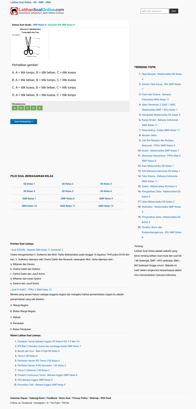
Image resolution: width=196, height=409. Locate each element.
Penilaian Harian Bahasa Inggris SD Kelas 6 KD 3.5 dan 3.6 (49, 341)
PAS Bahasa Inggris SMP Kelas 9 (35, 379)
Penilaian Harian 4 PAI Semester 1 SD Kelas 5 (42, 365)
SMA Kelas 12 (105, 205)
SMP (41, 2)
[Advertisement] (70, 149)
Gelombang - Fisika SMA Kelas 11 (161, 130)
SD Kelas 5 (67, 191)
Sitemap (94, 398)
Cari (174, 11)
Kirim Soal (64, 398)
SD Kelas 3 (106, 183)
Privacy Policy (79, 398)
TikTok (65, 402)
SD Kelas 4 (29, 191)
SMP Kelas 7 (29, 198)
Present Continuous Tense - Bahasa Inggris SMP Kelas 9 (47, 375)
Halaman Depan (18, 398)
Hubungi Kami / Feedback (43, 398)
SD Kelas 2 (67, 183)
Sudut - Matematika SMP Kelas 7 (160, 150)
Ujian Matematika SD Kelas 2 (158, 201)
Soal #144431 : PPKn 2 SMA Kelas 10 (32, 289)
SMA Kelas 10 (29, 205)
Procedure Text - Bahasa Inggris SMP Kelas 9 (41, 384)
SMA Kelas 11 (67, 205)
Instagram (39, 402)
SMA (48, 2)
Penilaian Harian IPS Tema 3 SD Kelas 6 (39, 360)
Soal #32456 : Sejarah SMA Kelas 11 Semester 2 (37, 249)
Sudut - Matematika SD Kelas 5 (159, 186)
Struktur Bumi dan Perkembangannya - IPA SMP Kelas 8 (162, 232)
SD (34, 2)
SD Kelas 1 (29, 183)
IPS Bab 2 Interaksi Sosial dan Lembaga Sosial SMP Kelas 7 (49, 346)
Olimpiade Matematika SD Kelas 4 (161, 114)
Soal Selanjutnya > (23, 121)
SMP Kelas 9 (106, 198)
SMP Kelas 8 (39, 24)
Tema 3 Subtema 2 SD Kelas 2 (34, 370)
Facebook (27, 402)
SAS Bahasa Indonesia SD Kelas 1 (161, 170)
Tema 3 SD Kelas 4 (28, 355)
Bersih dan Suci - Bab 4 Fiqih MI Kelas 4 (39, 351)
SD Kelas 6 (106, 191)
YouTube (55, 402)
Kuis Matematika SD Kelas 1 (158, 165)
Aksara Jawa (149, 135)
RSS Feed (106, 398)
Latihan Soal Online (21, 2)
